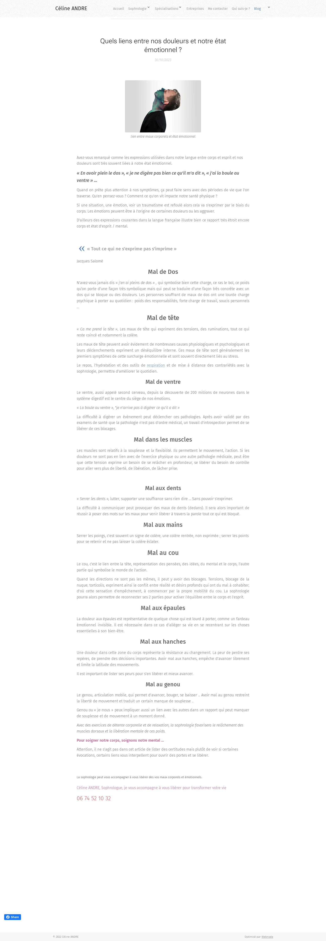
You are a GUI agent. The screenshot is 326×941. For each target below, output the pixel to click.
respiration (156, 365)
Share (12, 917)
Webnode (267, 936)
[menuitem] (203, 8)
